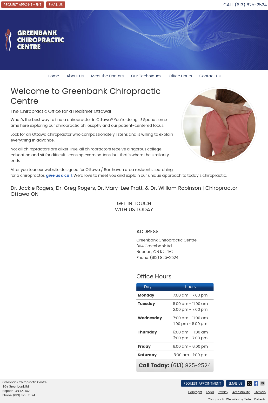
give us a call (59, 175)
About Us (75, 76)
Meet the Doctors (107, 76)
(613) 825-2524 (251, 5)
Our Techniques (146, 76)
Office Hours (180, 76)
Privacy (223, 392)
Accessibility (241, 392)
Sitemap (260, 392)
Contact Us (210, 76)
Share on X (250, 383)
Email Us (56, 5)
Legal (210, 392)
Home (53, 76)
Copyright (195, 392)
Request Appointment (22, 5)
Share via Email (263, 383)
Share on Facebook (256, 383)
